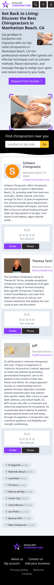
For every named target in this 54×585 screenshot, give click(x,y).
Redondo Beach (19, 471)
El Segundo (16, 465)
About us (17, 559)
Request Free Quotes (27, 81)
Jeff (34, 345)
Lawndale (15, 478)
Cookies (27, 573)
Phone (30, 246)
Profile (12, 246)
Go (44, 144)
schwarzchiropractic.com (36, 179)
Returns (38, 570)
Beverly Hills (17, 518)
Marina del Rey (18, 491)
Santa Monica (18, 505)
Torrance (15, 485)
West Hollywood (20, 525)
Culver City (16, 498)
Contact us (36, 559)
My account (12, 563)
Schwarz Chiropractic (32, 165)
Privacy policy (19, 570)
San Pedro (16, 511)
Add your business (37, 563)
